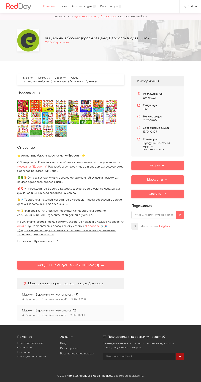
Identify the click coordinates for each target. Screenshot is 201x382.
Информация (109, 6)
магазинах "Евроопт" (32, 166)
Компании (50, 6)
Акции (157, 165)
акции (21, 226)
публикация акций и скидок (95, 16)
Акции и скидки (82, 6)
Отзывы (157, 193)
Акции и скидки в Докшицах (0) (70, 265)
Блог (64, 6)
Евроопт (92, 226)
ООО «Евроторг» (57, 42)
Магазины (157, 179)
